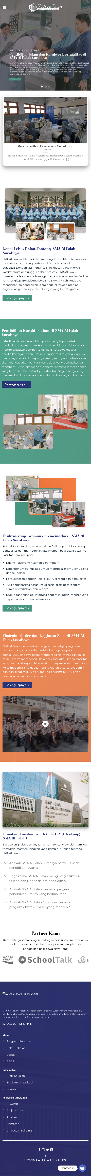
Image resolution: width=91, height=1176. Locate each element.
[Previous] (7, 131)
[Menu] (5, 7)
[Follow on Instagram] (43, 1150)
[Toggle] (6, 863)
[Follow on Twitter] (47, 1150)
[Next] (83, 131)
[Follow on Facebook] (39, 1150)
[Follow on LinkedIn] (51, 1150)
